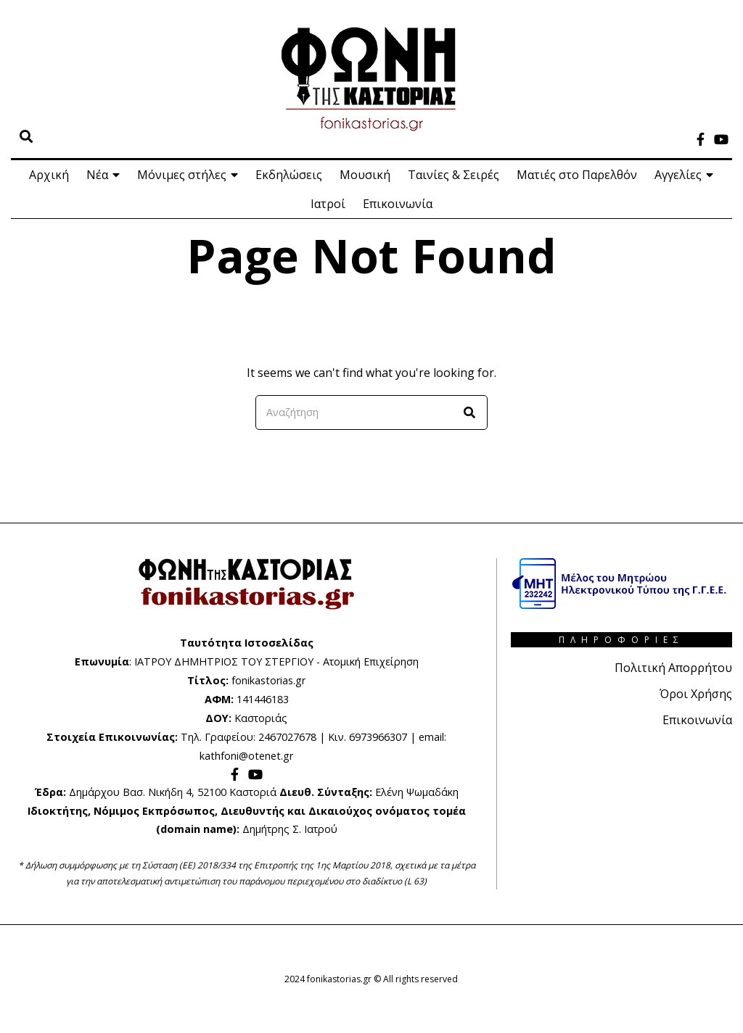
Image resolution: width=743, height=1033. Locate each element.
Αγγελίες (678, 175)
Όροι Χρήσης (696, 694)
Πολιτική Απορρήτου (673, 668)
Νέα (97, 175)
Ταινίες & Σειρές (453, 175)
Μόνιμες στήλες (181, 175)
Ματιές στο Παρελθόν (577, 175)
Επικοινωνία (397, 204)
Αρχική (49, 175)
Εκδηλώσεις (288, 175)
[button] (470, 412)
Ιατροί (328, 204)
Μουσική (365, 175)
